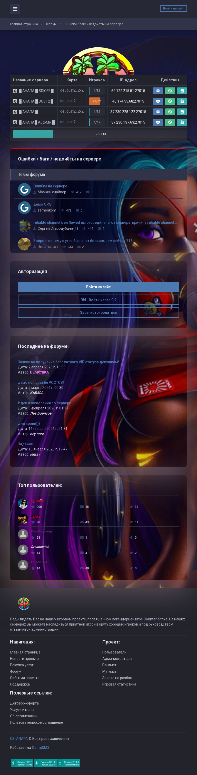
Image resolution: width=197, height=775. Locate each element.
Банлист (109, 665)
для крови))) (29, 423)
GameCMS (41, 748)
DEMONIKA (39, 372)
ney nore (37, 434)
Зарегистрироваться (98, 312)
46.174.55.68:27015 (128, 101)
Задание (25, 444)
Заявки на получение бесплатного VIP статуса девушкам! (68, 362)
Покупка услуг (22, 665)
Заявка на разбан (117, 678)
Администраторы (117, 659)
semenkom (47, 210)
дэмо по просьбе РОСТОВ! (41, 382)
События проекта (25, 678)
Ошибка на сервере (50, 186)
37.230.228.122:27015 (128, 112)
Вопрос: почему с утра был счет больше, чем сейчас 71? (82, 241)
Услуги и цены (22, 710)
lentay (35, 454)
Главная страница (24, 24)
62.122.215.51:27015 (128, 91)
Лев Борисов (41, 413)
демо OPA (42, 204)
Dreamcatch (48, 247)
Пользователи (114, 652)
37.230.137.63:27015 (128, 122)
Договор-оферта (24, 703)
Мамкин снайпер (52, 192)
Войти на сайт (173, 8)
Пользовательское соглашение (36, 722)
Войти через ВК (98, 300)
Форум (51, 24)
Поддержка (20, 684)
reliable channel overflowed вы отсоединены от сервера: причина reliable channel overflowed (113, 222)
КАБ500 (36, 393)
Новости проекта (24, 659)
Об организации (23, 716)
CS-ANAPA (19, 739)
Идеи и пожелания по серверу (44, 403)
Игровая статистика (119, 684)
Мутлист (109, 671)
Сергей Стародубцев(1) (58, 228)
